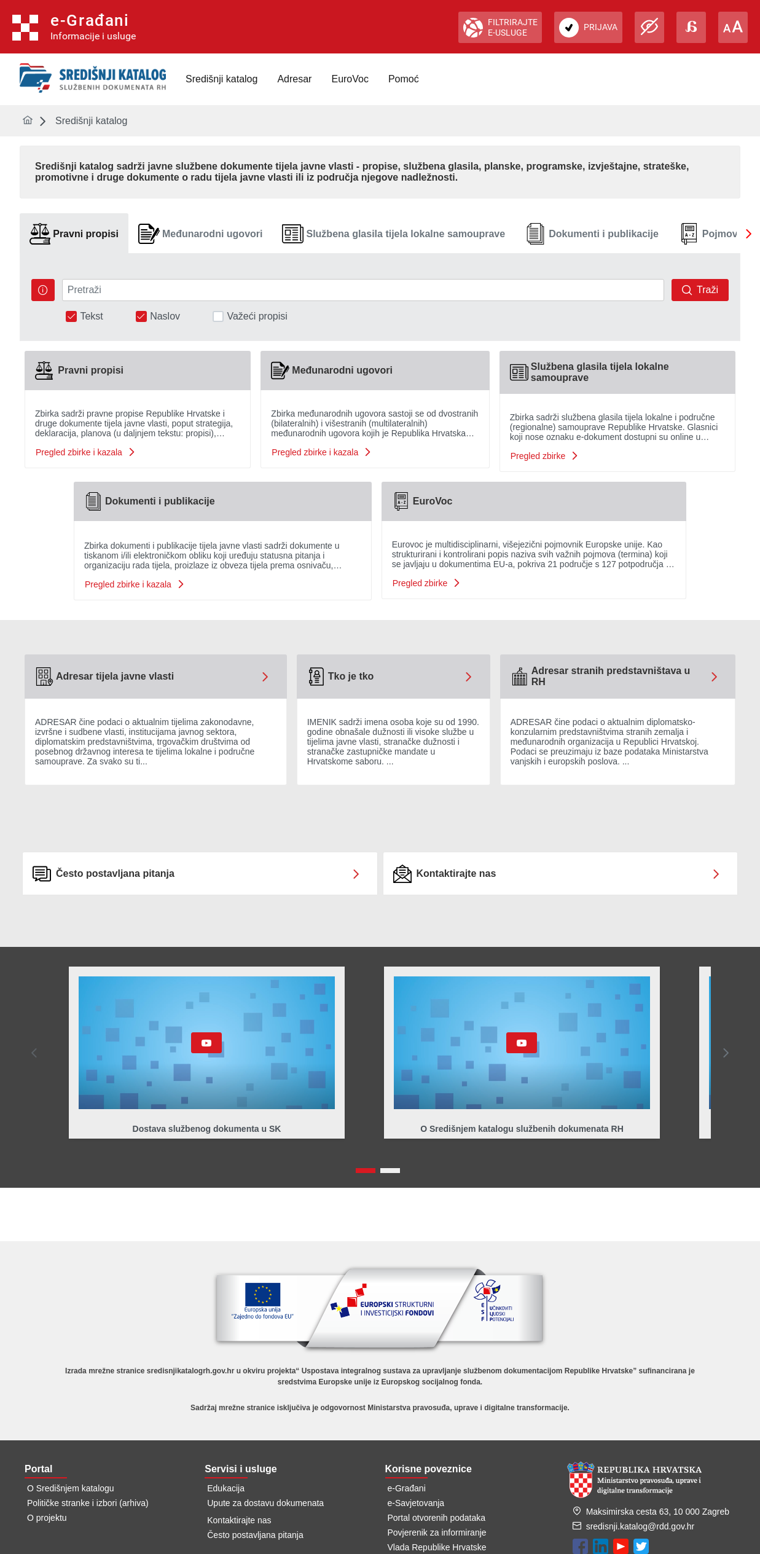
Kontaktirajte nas (239, 1520)
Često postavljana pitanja (255, 1535)
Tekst (91, 316)
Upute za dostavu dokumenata (265, 1503)
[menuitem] (221, 79)
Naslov (165, 316)
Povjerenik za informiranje (437, 1532)
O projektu (47, 1518)
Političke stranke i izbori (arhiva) (88, 1503)
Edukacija (226, 1488)
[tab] (74, 233)
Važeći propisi (257, 316)
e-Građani (407, 1488)
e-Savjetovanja (416, 1503)
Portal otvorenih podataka (437, 1518)
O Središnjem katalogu (70, 1488)
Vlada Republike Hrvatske (437, 1547)
